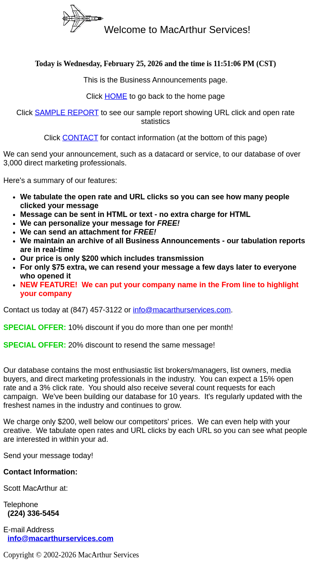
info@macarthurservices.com (182, 310)
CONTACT (80, 138)
